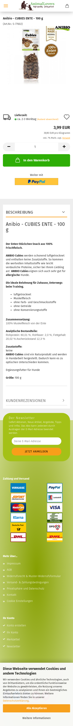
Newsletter (13, 646)
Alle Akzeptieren (36, 708)
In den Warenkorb (32, 160)
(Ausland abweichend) (47, 119)
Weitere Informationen (36, 718)
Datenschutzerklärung (16, 700)
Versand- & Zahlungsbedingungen (28, 582)
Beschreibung (19, 212)
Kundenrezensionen (26, 400)
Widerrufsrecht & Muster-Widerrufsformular (34, 576)
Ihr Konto (12, 632)
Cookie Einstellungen (20, 601)
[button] (9, 147)
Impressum (14, 563)
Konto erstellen (16, 625)
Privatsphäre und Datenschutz (25, 588)
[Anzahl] (36, 147)
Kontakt (11, 594)
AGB (9, 569)
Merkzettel (13, 639)
